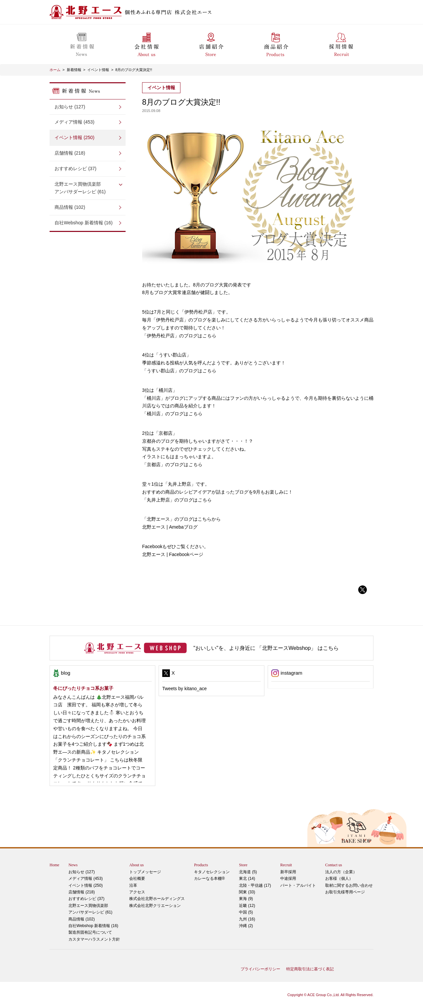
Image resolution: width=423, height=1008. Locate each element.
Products (201, 865)
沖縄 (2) (246, 925)
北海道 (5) (248, 872)
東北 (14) (247, 878)
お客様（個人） (339, 878)
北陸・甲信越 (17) (255, 885)
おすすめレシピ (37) (75, 168)
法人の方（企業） (341, 872)
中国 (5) (246, 912)
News (72, 865)
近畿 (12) (247, 905)
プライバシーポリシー (260, 969)
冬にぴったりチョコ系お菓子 (83, 688)
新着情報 (74, 70)
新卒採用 (288, 872)
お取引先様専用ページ (345, 892)
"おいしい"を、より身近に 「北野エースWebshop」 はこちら (266, 648)
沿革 (133, 885)
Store (243, 865)
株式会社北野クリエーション (155, 905)
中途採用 (288, 878)
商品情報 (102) (70, 207)
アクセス (137, 892)
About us (136, 865)
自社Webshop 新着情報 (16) (84, 222)
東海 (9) (246, 898)
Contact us (333, 865)
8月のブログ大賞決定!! (133, 70)
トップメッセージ (145, 872)
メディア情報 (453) (75, 122)
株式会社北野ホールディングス (157, 898)
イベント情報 (98, 70)
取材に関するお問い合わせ (349, 885)
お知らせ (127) (70, 106)
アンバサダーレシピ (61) (88, 187)
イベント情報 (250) (75, 137)
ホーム (55, 70)
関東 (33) (247, 892)
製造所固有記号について (90, 932)
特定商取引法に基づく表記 (310, 969)
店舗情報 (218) (70, 153)
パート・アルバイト (298, 885)
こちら (209, 335)
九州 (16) (247, 919)
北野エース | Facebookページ (172, 554)
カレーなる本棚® (209, 878)
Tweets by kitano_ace (184, 688)
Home (54, 865)
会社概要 (137, 878)
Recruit (286, 865)
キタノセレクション (212, 872)
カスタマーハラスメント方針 (94, 939)
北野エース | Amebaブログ (170, 527)
